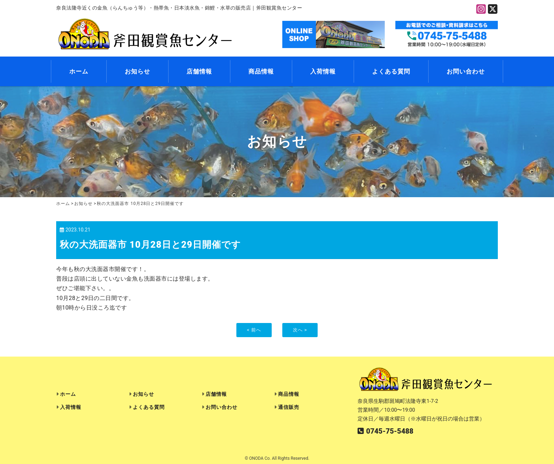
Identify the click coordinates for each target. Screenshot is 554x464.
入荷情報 (323, 71)
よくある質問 (391, 71)
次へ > (300, 330)
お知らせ (137, 71)
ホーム (78, 71)
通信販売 (288, 407)
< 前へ (254, 330)
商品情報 (261, 71)
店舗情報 (199, 71)
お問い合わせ (466, 71)
